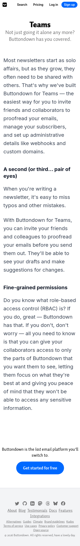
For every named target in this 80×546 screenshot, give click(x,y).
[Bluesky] (55, 503)
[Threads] (48, 503)
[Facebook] (63, 503)
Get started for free (40, 468)
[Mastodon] (40, 503)
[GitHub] (25, 503)
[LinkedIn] (32, 503)
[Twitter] (17, 503)
